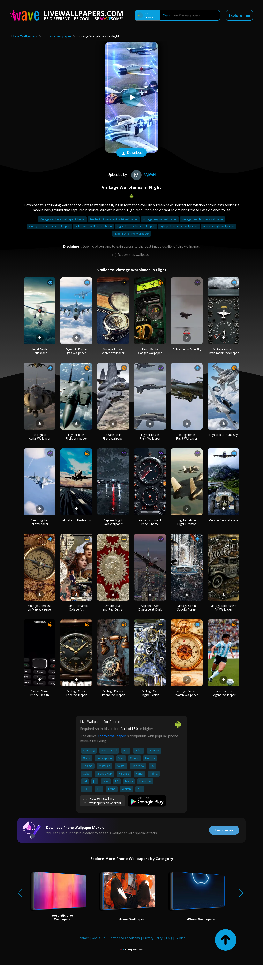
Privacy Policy (153, 938)
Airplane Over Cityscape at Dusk (150, 607)
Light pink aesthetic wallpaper (179, 226)
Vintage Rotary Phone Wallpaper (113, 693)
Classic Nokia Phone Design (39, 693)
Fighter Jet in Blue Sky (186, 349)
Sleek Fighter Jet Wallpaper (39, 522)
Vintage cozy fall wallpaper (160, 219)
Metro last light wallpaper (218, 226)
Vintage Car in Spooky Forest (186, 607)
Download (131, 153)
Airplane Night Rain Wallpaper (113, 522)
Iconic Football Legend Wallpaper (223, 693)
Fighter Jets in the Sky (223, 435)
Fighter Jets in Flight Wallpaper (149, 436)
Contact (83, 938)
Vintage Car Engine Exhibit (150, 693)
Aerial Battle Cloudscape (39, 351)
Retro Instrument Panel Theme (149, 522)
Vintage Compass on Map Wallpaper (40, 607)
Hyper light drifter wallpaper (131, 233)
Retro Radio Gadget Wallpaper (150, 351)
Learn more (224, 830)
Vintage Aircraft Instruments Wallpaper (224, 351)
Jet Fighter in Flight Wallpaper (186, 436)
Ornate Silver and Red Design (113, 607)
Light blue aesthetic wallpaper (136, 226)
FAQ (169, 938)
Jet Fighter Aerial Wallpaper (39, 436)
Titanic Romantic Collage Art (76, 607)
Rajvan (143, 174)
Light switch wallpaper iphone (93, 226)
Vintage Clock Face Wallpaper (76, 693)
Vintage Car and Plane (223, 520)
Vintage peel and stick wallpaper (49, 226)
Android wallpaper (111, 736)
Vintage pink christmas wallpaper (202, 219)
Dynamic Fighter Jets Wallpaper (76, 351)
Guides (180, 938)
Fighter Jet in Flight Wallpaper (76, 436)
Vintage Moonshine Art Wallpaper (223, 607)
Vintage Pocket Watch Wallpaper (113, 351)
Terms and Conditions (124, 938)
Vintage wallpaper (58, 36)
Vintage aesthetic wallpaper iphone (62, 219)
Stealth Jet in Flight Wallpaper (113, 436)
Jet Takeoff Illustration (76, 520)
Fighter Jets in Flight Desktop (186, 522)
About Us (98, 938)
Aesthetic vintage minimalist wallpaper (114, 219)
